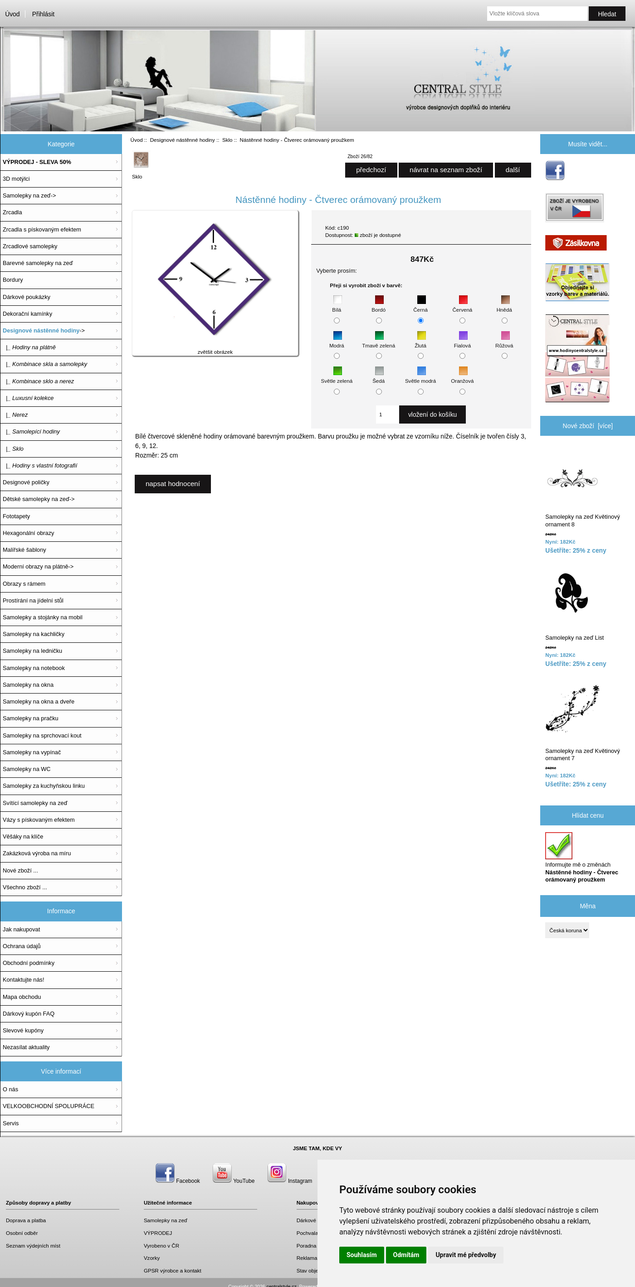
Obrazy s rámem (24, 583)
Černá (420, 305)
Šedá (378, 376)
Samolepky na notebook (34, 668)
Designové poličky (26, 482)
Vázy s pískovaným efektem (39, 819)
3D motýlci (16, 178)
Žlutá (420, 340)
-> (44, 330)
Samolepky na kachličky (33, 634)
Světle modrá (420, 376)
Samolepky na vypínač (32, 752)
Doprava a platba (26, 1220)
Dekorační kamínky (27, 313)
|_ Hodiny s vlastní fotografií (40, 465)
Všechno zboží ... (25, 887)
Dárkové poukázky (26, 297)
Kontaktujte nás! (23, 979)
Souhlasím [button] (362, 1254)
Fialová (462, 340)
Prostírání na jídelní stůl (33, 600)
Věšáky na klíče (23, 836)
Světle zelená (337, 376)
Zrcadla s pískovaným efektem (42, 229)
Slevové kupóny (23, 1030)
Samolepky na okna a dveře (38, 701)
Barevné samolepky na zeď (38, 263)
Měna (588, 905)
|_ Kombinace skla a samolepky (45, 364)
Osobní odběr (22, 1233)
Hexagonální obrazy (28, 533)
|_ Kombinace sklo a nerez (38, 381)
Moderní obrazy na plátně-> (38, 566)
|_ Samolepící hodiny (31, 431)
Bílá (337, 305)
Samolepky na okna (28, 684)
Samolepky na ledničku (32, 650)
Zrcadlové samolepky (30, 246)
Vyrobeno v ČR (161, 1245)
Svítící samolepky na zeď (35, 803)
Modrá (336, 340)
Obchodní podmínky (28, 962)
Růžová (504, 340)
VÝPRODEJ (158, 1233)
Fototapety (16, 516)
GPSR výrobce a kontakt (172, 1270)
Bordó (378, 305)
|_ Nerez (15, 414)
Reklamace (310, 1258)
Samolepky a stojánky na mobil (43, 617)
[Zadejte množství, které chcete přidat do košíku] (387, 414)
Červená (462, 305)
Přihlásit (43, 14)
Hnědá (504, 305)
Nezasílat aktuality (26, 1047)
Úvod (12, 14)
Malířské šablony (24, 549)
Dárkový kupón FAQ (28, 1013)
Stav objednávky (316, 1270)
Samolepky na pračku (31, 718)
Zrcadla (12, 212)
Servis (11, 1123)
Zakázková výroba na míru (37, 853)
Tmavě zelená (378, 340)
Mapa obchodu (22, 996)
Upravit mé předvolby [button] (465, 1254)
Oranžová (462, 376)
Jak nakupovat (21, 929)
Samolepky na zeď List (574, 605)
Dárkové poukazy (317, 1220)
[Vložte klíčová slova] (537, 13)
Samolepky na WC (27, 769)
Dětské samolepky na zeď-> (38, 499)
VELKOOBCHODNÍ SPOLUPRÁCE (48, 1106)
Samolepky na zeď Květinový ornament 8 (582, 487)
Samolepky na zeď (165, 1220)
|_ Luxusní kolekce (28, 398)
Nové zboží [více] (588, 425)
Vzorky (152, 1258)
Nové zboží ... (20, 870)
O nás (10, 1089)
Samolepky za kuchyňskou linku (44, 785)
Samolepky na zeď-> (29, 195)
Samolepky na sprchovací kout (42, 735)
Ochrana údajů (22, 946)
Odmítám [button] (406, 1254)
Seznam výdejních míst (33, 1245)
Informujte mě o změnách (581, 857)
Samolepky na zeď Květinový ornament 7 (582, 721)
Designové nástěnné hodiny (182, 140)
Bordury (13, 279)
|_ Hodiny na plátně (29, 347)
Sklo (227, 140)
